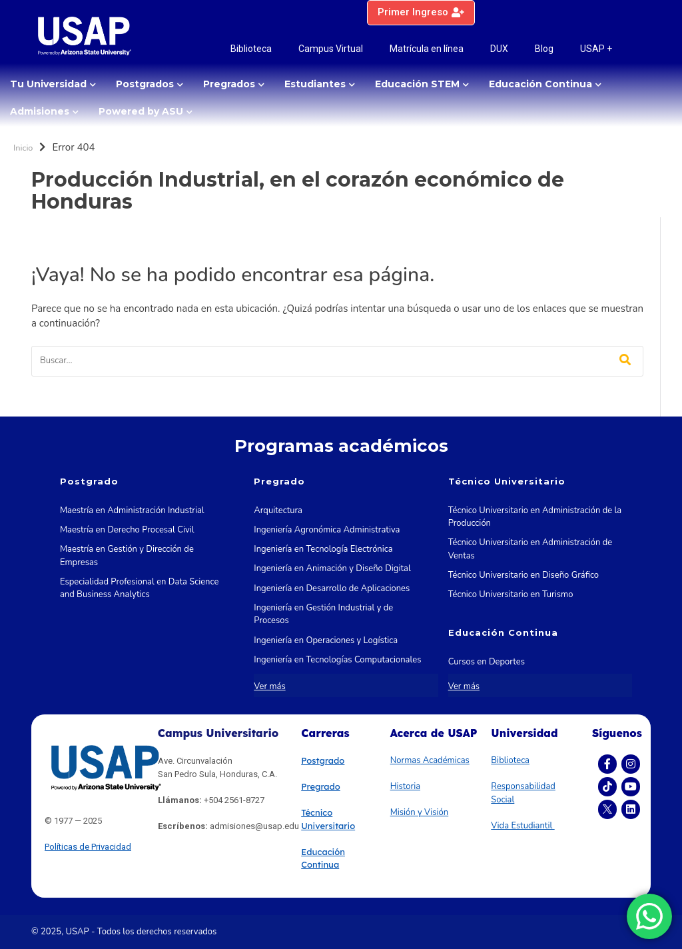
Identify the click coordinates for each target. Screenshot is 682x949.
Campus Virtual (330, 48)
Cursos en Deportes (486, 662)
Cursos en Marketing (488, 681)
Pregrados (229, 84)
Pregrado (320, 786)
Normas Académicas (430, 760)
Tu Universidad (48, 84)
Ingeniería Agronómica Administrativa (327, 530)
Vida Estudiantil (522, 826)
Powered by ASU (141, 111)
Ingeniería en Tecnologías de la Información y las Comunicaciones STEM (341, 685)
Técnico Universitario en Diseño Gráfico (523, 575)
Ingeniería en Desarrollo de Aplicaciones (332, 588)
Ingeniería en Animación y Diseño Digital (332, 568)
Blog (544, 48)
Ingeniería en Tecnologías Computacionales (337, 660)
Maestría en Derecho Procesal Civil (127, 530)
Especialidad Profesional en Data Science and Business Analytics (139, 588)
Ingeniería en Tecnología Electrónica (323, 549)
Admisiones (39, 111)
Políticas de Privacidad (88, 847)
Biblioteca (251, 48)
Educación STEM (417, 84)
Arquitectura (278, 510)
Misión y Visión (419, 812)
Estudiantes (315, 84)
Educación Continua (540, 84)
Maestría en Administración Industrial (132, 510)
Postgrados (145, 84)
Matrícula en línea (427, 48)
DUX (499, 48)
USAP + (596, 48)
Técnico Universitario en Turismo (510, 594)
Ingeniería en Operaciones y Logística (326, 640)
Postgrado (322, 760)
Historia (405, 786)
